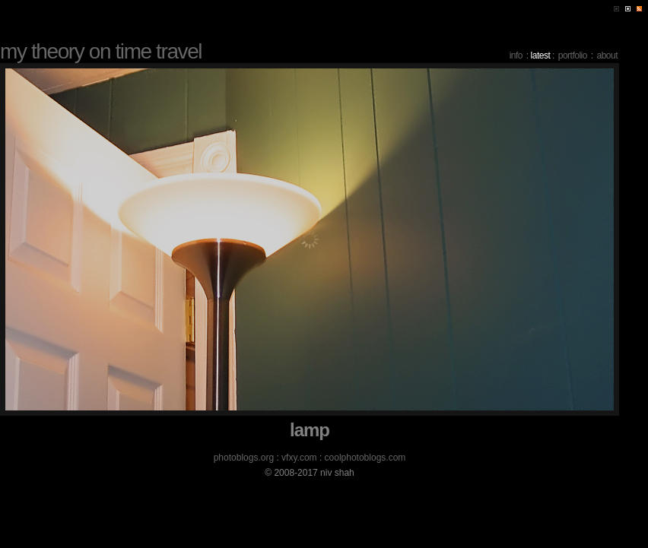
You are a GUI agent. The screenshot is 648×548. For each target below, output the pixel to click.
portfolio (572, 55)
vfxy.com (298, 457)
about (607, 55)
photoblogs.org (244, 457)
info (516, 55)
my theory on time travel (101, 51)
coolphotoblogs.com (365, 457)
